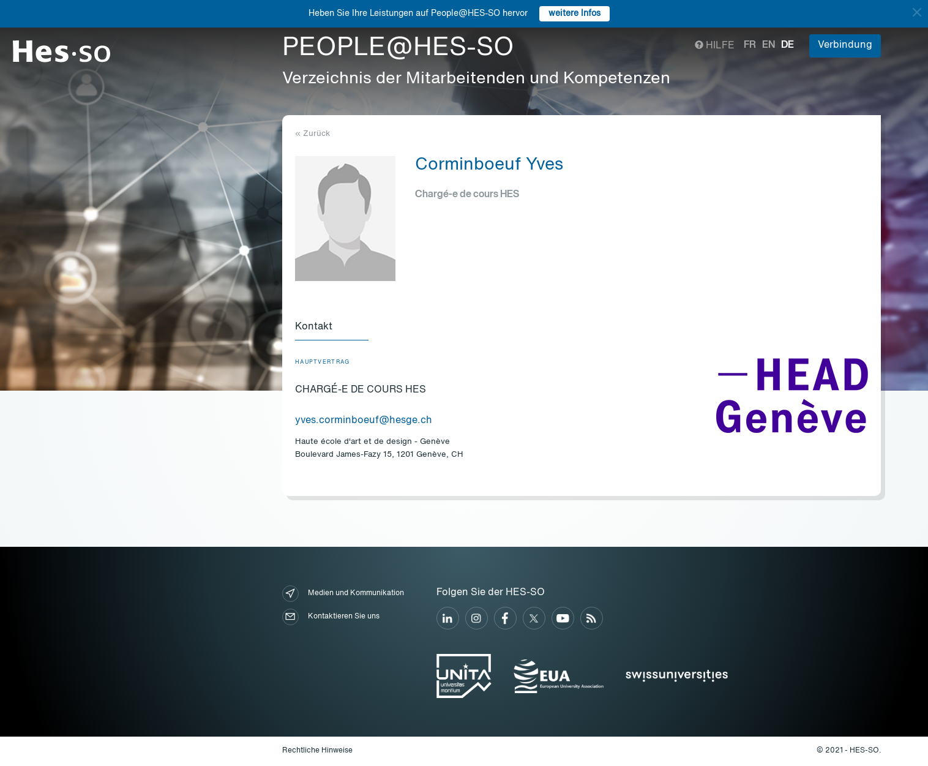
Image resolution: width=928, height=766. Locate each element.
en (768, 45)
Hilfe (715, 46)
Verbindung (845, 45)
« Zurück (312, 134)
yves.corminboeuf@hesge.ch (363, 421)
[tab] (332, 327)
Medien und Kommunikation (343, 593)
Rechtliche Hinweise (317, 750)
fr (750, 45)
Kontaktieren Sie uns (331, 617)
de (787, 45)
